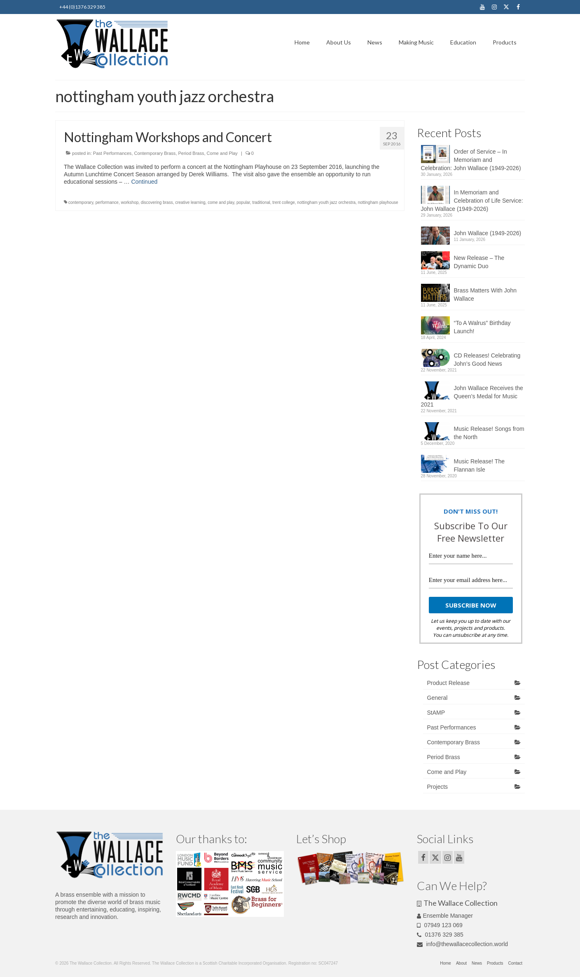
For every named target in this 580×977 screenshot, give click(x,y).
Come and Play (222, 153)
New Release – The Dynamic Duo (479, 262)
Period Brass (191, 153)
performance (107, 202)
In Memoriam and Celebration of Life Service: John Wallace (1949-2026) (472, 200)
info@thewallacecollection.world (462, 944)
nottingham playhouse (378, 202)
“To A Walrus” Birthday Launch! (482, 327)
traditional (261, 202)
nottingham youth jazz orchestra (326, 202)
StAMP (436, 712)
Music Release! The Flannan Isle (479, 465)
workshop (129, 202)
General (437, 697)
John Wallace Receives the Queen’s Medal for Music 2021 (472, 396)
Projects (437, 786)
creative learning (190, 202)
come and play (221, 202)
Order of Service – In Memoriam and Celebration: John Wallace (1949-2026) (471, 159)
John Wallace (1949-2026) (488, 233)
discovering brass (157, 202)
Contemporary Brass (155, 153)
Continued (144, 181)
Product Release (448, 683)
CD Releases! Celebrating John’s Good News (487, 359)
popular (243, 202)
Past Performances (112, 153)
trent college (283, 202)
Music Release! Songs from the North (489, 432)
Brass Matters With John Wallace (485, 294)
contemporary (80, 202)
